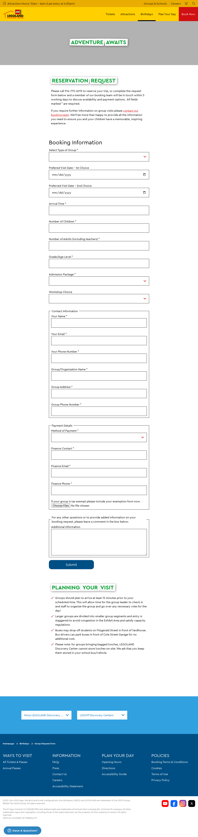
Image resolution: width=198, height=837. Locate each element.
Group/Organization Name (69, 369)
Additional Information (65, 527)
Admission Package (62, 274)
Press (55, 768)
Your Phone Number (65, 351)
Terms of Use (159, 774)
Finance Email (61, 466)
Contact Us (59, 774)
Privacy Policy (160, 780)
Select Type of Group (63, 150)
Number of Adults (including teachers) (74, 239)
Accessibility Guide (114, 774)
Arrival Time (57, 203)
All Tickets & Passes (15, 762)
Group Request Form (45, 743)
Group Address (62, 387)
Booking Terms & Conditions (169, 762)
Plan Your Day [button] (167, 14)
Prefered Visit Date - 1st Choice (69, 168)
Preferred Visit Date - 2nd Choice (70, 185)
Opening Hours (111, 762)
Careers (176, 3)
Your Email (59, 334)
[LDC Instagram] (182, 803)
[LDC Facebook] (174, 803)
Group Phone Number (66, 404)
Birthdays (24, 743)
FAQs (55, 762)
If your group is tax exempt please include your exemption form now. (95, 501)
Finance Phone (61, 483)
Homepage (8, 743)
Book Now (188, 14)
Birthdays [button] (147, 14)
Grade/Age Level (61, 256)
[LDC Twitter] (191, 803)
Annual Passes (12, 768)
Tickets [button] (110, 14)
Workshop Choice (60, 292)
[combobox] (46, 715)
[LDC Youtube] (165, 803)
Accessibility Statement (67, 786)
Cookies (156, 768)
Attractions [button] (128, 14)
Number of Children (62, 221)
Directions (108, 768)
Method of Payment (65, 430)
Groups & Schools (155, 3)
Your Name (59, 316)
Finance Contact (62, 448)
